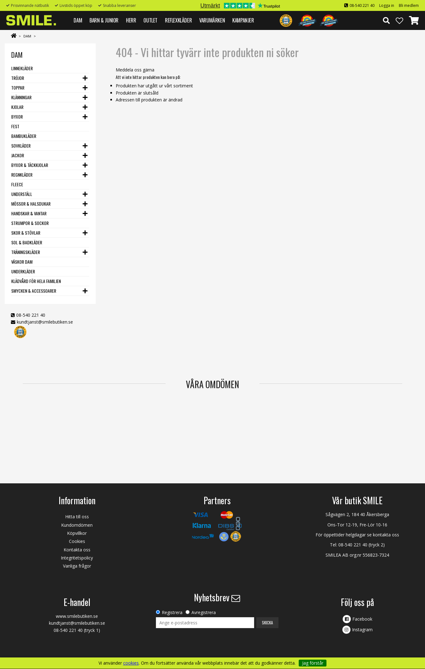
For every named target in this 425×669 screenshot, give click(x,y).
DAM (78, 20)
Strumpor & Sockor (30, 223)
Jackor (17, 155)
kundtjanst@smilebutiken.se (45, 322)
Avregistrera (203, 612)
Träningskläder (25, 252)
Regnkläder (21, 174)
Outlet (150, 20)
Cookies (77, 541)
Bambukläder (23, 136)
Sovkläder (21, 145)
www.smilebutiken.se (77, 616)
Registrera (172, 612)
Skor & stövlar (25, 232)
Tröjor (17, 78)
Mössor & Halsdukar (31, 203)
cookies (131, 663)
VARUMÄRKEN (212, 20)
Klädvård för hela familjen (36, 281)
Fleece (17, 184)
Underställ (21, 194)
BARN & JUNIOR (103, 20)
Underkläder (23, 271)
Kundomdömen (77, 525)
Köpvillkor (77, 533)
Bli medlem (409, 5)
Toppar (17, 87)
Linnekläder (22, 68)
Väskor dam (21, 261)
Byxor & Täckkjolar (29, 165)
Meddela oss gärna (135, 70)
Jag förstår (312, 663)
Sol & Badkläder (26, 242)
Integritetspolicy (77, 558)
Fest (15, 126)
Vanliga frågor (77, 566)
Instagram (362, 629)
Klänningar (21, 97)
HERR (131, 20)
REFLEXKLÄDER (178, 20)
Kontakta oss (77, 550)
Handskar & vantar (28, 213)
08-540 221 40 (362, 5)
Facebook (362, 619)
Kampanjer (243, 20)
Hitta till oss (77, 517)
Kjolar (17, 107)
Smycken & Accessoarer (33, 290)
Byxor (17, 116)
